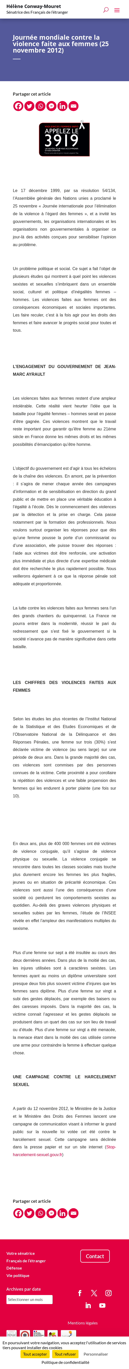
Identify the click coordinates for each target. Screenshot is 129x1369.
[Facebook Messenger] (51, 106)
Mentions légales (83, 1322)
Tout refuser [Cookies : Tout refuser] (65, 1353)
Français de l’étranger (26, 1260)
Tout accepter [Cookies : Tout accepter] (35, 1353)
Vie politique (17, 1275)
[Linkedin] (62, 106)
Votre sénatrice (20, 1253)
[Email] (73, 106)
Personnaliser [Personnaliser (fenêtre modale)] (96, 1353)
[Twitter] (29, 106)
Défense (14, 1267)
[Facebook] (18, 106)
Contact (95, 1256)
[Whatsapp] (40, 106)
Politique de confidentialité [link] (65, 1362)
